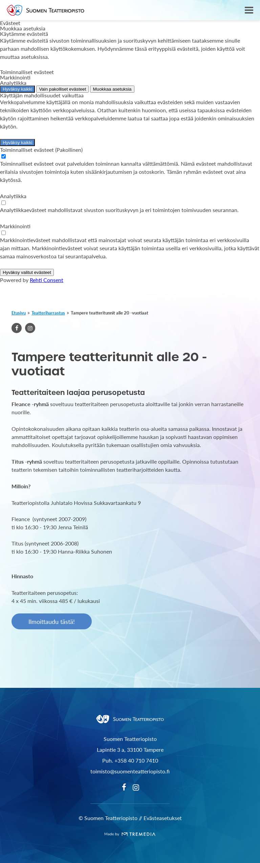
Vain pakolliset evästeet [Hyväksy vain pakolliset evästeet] (62, 89)
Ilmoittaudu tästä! (51, 621)
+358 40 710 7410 (136, 760)
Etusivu (19, 312)
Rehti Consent (46, 280)
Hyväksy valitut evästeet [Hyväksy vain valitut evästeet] (27, 272)
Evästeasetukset (163, 818)
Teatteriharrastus (48, 312)
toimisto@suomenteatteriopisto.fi (130, 771)
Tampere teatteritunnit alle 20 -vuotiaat (109, 312)
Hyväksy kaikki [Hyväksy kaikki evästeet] (17, 89)
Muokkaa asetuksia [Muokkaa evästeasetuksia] (112, 89)
